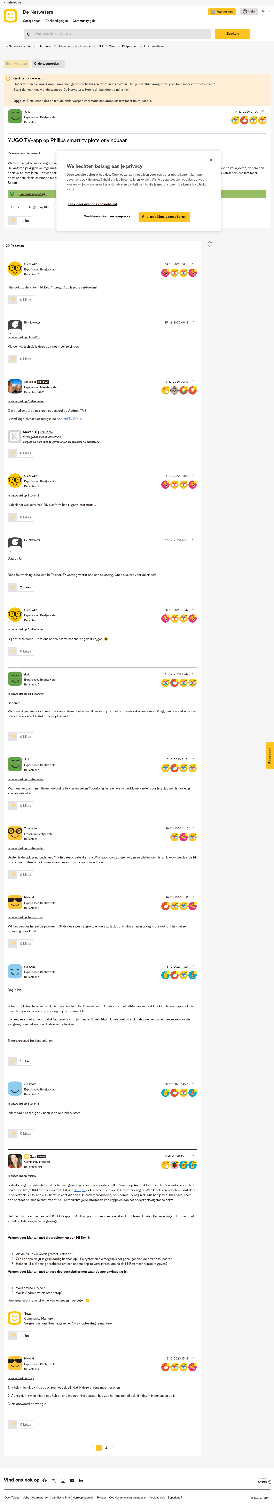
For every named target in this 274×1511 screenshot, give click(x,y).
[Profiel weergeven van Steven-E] (30, 381)
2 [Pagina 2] (106, 1447)
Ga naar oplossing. (33, 194)
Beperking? (175, 1497)
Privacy (102, 1497)
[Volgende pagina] (111, 1447)
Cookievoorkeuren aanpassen (127, 1497)
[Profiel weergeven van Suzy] (33, 1156)
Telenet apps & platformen (75, 46)
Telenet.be (14, 2)
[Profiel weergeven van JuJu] (27, 111)
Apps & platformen (40, 46)
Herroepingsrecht (83, 1497)
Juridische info (61, 1497)
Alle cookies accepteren (164, 217)
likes (45, 442)
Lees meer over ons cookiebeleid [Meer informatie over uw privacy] (92, 204)
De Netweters (38, 12)
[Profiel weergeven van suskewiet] (30, 966)
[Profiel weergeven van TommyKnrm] (32, 828)
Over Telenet (12, 1497)
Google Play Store (39, 207)
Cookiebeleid (157, 1497)
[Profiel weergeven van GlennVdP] (30, 264)
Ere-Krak (47, 432)
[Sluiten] (210, 160)
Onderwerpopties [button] (46, 64)
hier (126, 90)
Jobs (26, 1497)
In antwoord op (24, 337)
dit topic (80, 1190)
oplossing (77, 442)
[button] (262, 110)
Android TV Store (69, 419)
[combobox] (117, 34)
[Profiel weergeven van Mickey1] (29, 897)
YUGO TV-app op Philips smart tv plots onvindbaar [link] (131, 46)
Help (251, 11)
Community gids (84, 21)
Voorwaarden (40, 1497)
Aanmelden (225, 12)
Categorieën (31, 21)
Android (15, 207)
